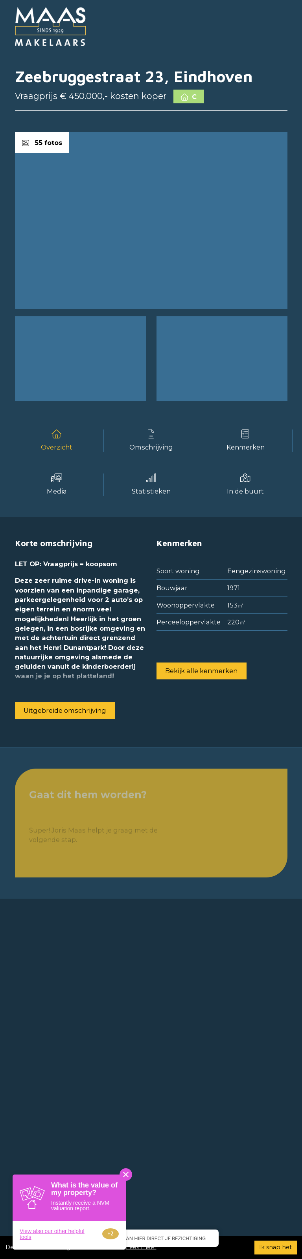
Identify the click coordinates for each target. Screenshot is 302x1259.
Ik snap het (275, 1247)
